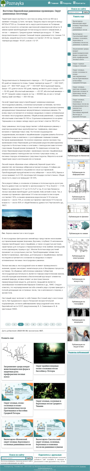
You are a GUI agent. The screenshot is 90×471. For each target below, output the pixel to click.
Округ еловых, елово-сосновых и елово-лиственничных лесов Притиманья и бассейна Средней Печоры (80, 76)
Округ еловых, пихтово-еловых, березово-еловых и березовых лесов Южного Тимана (80, 91)
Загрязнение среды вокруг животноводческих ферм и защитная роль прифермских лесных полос (81, 54)
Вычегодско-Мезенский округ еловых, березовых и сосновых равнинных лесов (80, 25)
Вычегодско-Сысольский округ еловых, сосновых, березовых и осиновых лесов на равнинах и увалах (80, 39)
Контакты (80, 3)
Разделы (67, 3)
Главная (54, 3)
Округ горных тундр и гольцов (79, 65)
